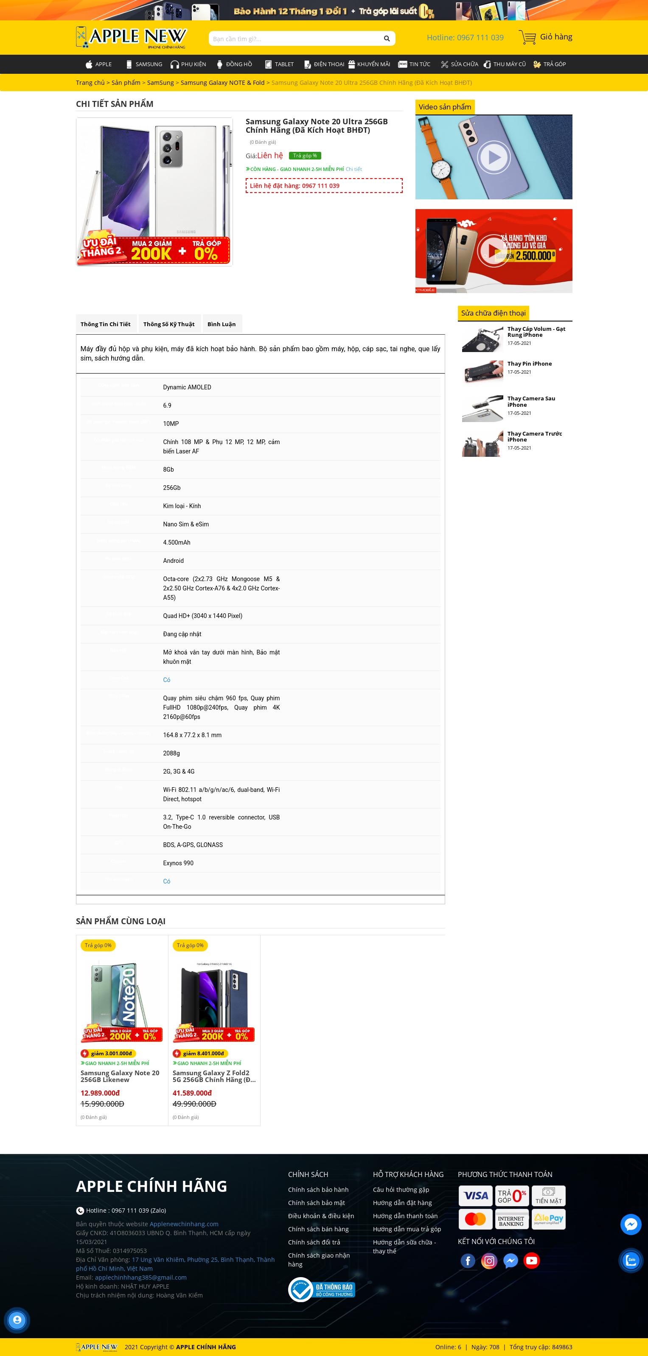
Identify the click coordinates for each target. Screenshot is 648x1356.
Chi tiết (354, 169)
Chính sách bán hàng (318, 1229)
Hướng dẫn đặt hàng (402, 1203)
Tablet (279, 64)
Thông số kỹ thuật (169, 324)
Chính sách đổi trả (314, 1242)
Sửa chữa (459, 64)
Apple (98, 64)
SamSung (143, 64)
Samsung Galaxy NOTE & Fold (223, 82)
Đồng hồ (234, 64)
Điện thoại (324, 64)
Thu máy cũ (504, 64)
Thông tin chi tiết (106, 324)
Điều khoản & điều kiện (321, 1216)
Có (167, 680)
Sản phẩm (127, 82)
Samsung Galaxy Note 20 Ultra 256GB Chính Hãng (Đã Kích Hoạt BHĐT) (372, 82)
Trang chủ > (94, 82)
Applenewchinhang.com (184, 1224)
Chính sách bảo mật (316, 1203)
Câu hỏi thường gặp (401, 1189)
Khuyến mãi (369, 64)
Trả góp (549, 64)
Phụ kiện (188, 64)
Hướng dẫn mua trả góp (407, 1229)
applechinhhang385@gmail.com (141, 1277)
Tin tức (414, 64)
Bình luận (222, 324)
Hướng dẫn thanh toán (405, 1216)
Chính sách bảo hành (318, 1189)
